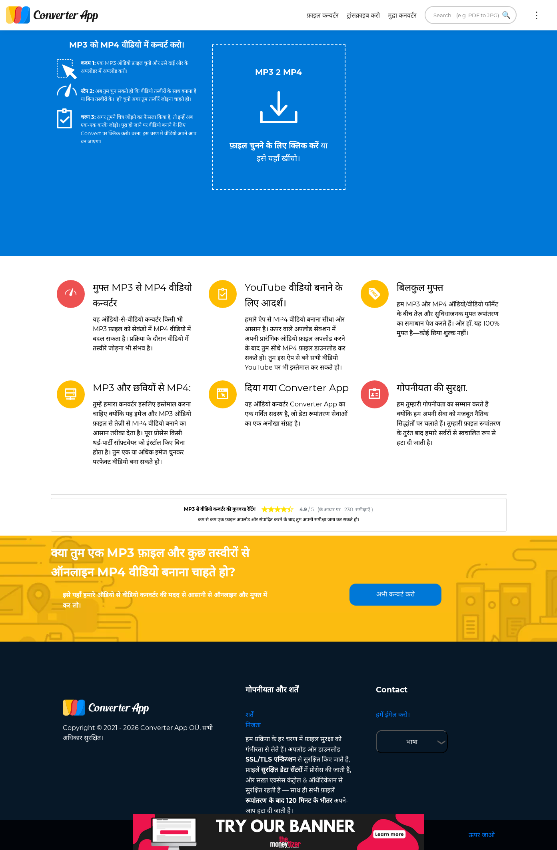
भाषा (411, 742)
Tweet (310, 40)
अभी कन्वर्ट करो (395, 594)
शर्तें (250, 714)
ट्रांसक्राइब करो (363, 15)
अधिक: (537, 15)
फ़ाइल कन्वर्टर (323, 15)
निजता (253, 725)
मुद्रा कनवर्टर (402, 15)
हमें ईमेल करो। (393, 714)
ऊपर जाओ (482, 835)
